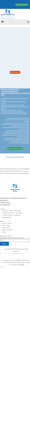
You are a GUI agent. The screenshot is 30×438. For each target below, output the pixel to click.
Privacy (2, 267)
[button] (2, 21)
